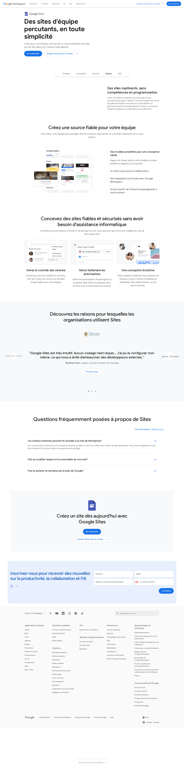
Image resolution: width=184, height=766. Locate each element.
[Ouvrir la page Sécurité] (110, 672)
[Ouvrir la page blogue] (39, 651)
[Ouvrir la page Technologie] (56, 712)
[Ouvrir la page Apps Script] (29, 708)
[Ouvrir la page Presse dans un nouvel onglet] (136, 714)
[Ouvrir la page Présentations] (30, 693)
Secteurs (55, 4)
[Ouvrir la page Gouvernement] (58, 720)
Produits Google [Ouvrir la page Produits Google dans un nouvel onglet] (100, 756)
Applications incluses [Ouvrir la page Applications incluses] (34, 664)
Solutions (33, 4)
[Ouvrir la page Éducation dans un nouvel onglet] (56, 723)
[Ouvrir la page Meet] (27, 672)
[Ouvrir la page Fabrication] (56, 705)
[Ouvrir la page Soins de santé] (57, 716)
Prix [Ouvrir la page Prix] (70, 4)
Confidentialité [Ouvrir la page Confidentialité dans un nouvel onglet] (44, 756)
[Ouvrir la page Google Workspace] (14, 3)
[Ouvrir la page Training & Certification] (115, 693)
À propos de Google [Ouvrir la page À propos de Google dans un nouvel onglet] (82, 756)
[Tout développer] (144, 467)
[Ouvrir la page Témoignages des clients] (116, 675)
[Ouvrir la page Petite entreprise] (58, 694)
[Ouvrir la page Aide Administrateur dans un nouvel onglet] (141, 671)
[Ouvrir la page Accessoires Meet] (86, 680)
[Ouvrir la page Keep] (27, 704)
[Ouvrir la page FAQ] (108, 679)
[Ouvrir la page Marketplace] (111, 686)
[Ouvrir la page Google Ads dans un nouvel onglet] (138, 740)
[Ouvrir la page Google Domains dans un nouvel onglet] (140, 729)
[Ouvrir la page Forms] (27, 697)
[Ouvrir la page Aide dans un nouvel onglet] (145, 755)
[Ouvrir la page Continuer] (166, 629)
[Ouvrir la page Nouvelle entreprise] (59, 691)
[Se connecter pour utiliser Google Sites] (174, 4)
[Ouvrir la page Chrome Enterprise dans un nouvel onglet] (141, 733)
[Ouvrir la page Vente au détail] (57, 702)
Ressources (80, 4)
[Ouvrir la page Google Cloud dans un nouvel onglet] (139, 726)
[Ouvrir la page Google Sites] (29, 701)
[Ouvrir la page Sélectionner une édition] (88, 668)
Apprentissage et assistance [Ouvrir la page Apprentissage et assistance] (142, 665)
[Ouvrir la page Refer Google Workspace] (116, 697)
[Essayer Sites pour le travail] (150, 3)
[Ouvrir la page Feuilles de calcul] (31, 690)
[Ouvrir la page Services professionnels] (61, 709)
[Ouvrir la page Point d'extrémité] (58, 672)
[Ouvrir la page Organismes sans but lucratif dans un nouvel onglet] (63, 727)
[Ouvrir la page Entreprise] (56, 698)
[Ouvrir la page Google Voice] (84, 683)
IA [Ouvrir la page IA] (64, 4)
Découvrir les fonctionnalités (92, 78)
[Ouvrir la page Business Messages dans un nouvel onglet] (141, 744)
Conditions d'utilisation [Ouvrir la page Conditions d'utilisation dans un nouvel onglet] (62, 756)
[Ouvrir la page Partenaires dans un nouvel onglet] (111, 682)
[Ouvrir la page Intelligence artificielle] (60, 731)
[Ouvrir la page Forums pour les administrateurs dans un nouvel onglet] (146, 686)
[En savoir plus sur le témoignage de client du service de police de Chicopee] (92, 410)
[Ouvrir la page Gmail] (27, 668)
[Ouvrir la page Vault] (54, 675)
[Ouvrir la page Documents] (29, 686)
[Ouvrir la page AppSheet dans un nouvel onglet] (83, 687)
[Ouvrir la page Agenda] (28, 679)
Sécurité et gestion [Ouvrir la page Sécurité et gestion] (61, 664)
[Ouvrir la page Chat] (26, 675)
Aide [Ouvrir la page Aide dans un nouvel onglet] (111, 756)
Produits (44, 4)
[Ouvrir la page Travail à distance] (113, 668)
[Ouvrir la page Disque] (27, 682)
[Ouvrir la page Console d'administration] (61, 668)
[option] (66, 87)
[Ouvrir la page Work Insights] (57, 679)
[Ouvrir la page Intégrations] (111, 690)
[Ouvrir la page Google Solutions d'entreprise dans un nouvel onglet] (145, 737)
